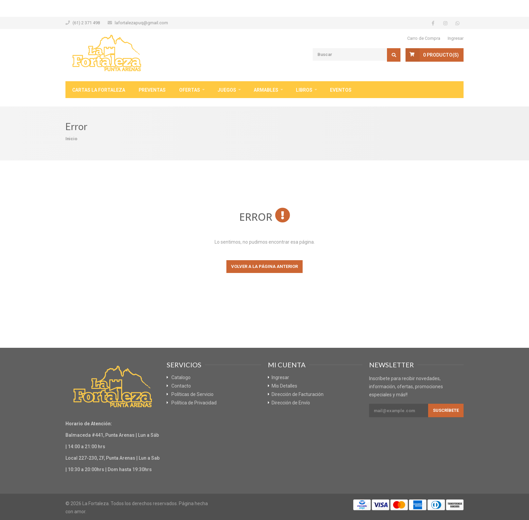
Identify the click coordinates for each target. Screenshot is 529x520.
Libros (304, 90)
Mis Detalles (284, 386)
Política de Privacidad (194, 402)
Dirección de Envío (291, 402)
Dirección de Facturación (298, 394)
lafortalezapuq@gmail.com (141, 22)
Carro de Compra (423, 38)
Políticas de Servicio (192, 394)
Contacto (181, 386)
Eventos (341, 90)
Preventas (152, 90)
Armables (266, 90)
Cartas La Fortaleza (98, 90)
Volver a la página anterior (264, 266)
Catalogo (181, 377)
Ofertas (189, 90)
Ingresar (456, 38)
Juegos (227, 90)
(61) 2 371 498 (86, 22)
